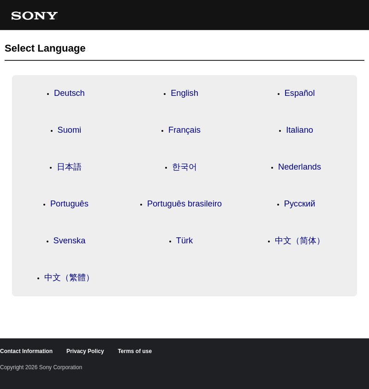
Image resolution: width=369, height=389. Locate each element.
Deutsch (69, 93)
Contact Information (26, 351)
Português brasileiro (184, 203)
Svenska (70, 240)
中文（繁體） (69, 277)
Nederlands (299, 166)
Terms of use (135, 351)
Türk (184, 240)
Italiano (299, 130)
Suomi (70, 130)
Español (300, 93)
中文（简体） (300, 240)
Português (69, 203)
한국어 (184, 166)
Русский (299, 203)
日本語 (69, 166)
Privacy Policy (85, 351)
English (184, 93)
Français (184, 130)
